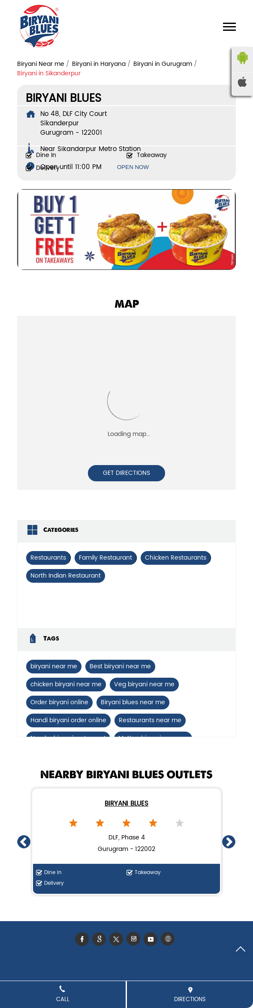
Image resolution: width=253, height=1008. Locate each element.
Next (229, 841)
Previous (24, 841)
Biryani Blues (126, 803)
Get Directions (126, 473)
